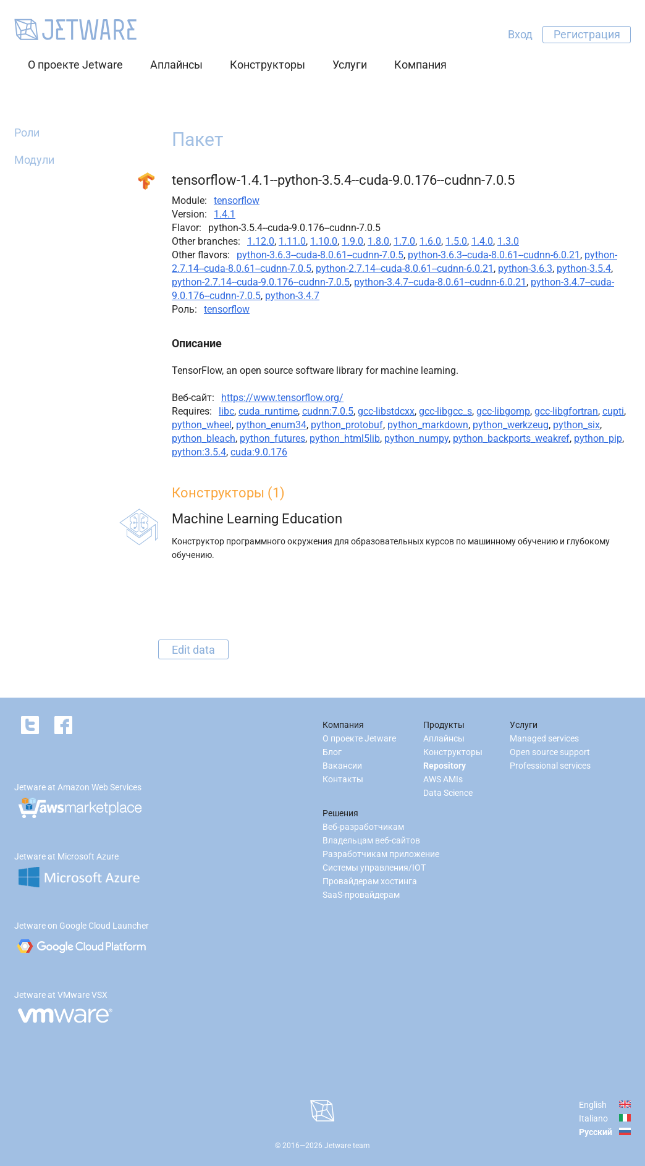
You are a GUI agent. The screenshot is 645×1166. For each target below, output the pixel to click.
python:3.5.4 (199, 452)
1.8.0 (378, 241)
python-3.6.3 (525, 268)
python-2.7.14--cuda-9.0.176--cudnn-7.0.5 (261, 282)
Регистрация (587, 34)
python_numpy (416, 438)
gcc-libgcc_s (445, 411)
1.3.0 (508, 241)
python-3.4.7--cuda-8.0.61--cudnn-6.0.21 (440, 282)
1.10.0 (323, 241)
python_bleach (203, 438)
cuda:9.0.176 (258, 452)
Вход (520, 34)
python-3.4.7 (292, 296)
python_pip (598, 438)
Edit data (193, 649)
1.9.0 (352, 241)
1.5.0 (456, 241)
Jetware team (347, 1145)
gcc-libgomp (503, 411)
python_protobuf (347, 425)
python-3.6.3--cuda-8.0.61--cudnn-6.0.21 (494, 255)
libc (226, 411)
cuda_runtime (268, 411)
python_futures (272, 438)
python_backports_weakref (511, 438)
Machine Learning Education (257, 518)
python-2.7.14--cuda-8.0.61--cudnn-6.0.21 (405, 268)
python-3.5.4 (584, 268)
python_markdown (427, 425)
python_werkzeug (511, 425)
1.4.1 (224, 214)
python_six (576, 425)
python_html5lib (345, 438)
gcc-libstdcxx (386, 411)
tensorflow (236, 200)
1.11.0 (292, 241)
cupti (613, 411)
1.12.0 (260, 241)
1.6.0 (430, 241)
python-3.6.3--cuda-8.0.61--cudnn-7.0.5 (320, 255)
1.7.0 (404, 241)
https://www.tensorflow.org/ (282, 397)
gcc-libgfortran (566, 411)
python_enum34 (271, 425)
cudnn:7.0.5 (327, 411)
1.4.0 (482, 241)
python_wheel (202, 425)
